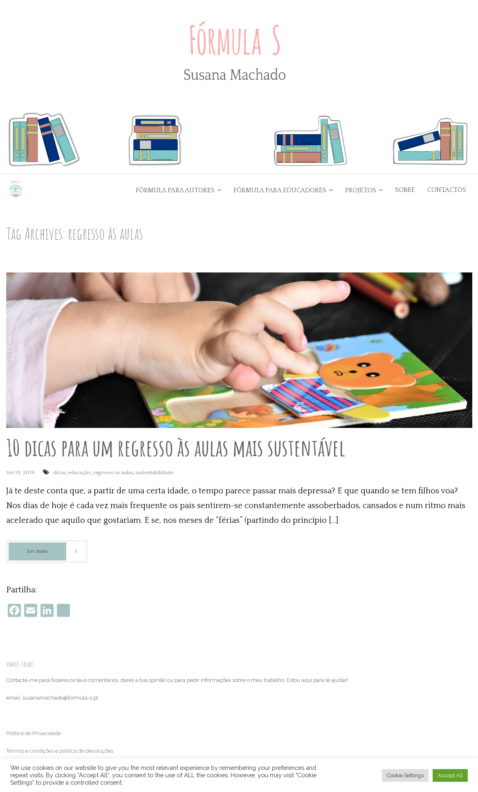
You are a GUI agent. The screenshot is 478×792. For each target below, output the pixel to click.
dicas (59, 472)
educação (79, 472)
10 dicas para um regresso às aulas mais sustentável (175, 447)
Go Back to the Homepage (343, 233)
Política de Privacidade (33, 733)
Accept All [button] (450, 775)
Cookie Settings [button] (405, 775)
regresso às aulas (113, 472)
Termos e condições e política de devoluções (59, 751)
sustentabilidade (154, 472)
